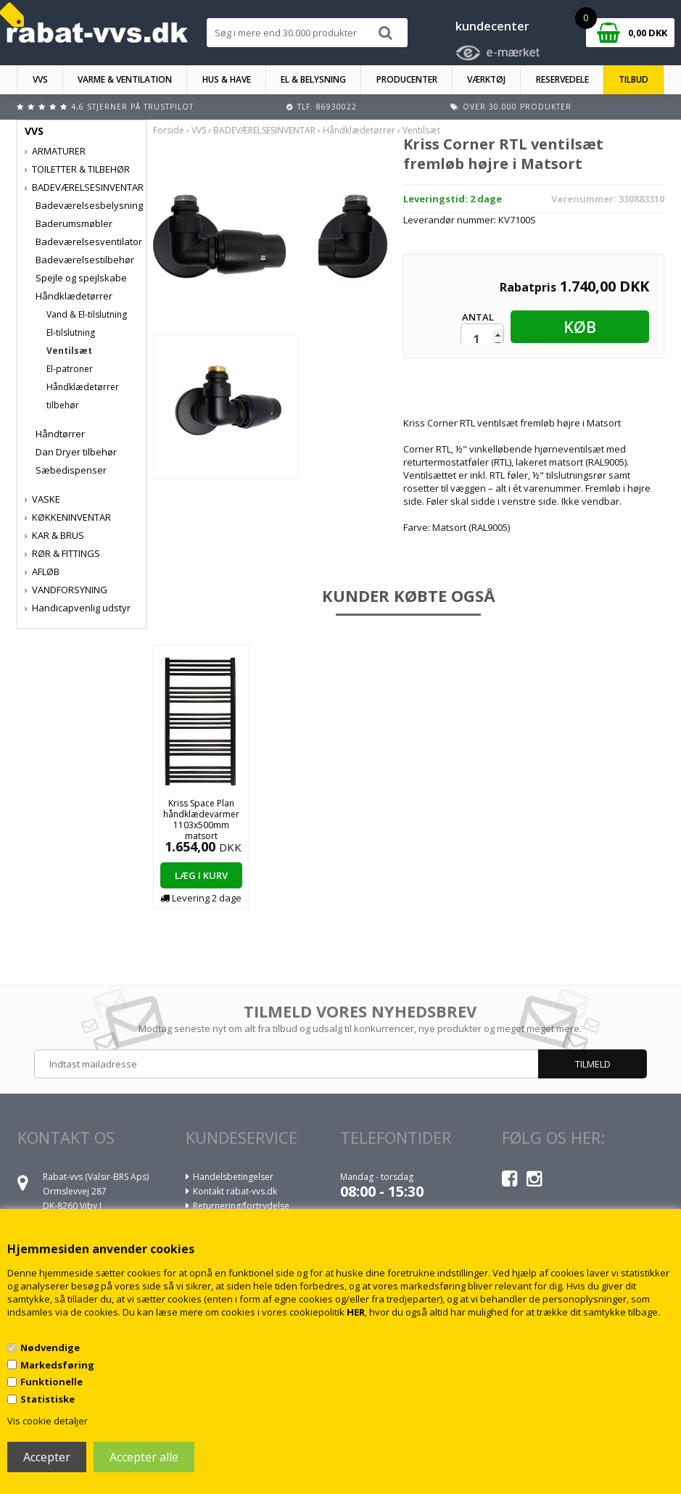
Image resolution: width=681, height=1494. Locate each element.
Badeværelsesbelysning (89, 205)
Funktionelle (51, 1381)
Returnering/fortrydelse (241, 1206)
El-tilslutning (70, 332)
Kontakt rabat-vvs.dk (235, 1191)
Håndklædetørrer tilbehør (82, 396)
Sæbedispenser (71, 469)
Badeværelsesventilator (89, 241)
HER (356, 1311)
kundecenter (492, 26)
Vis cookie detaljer (47, 1420)
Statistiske (47, 1399)
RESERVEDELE (562, 79)
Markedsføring (57, 1364)
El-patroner (69, 369)
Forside (168, 130)
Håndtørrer (60, 433)
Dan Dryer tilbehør (76, 451)
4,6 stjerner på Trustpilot (132, 107)
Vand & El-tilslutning (86, 314)
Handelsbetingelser (233, 1177)
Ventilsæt (69, 350)
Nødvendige (50, 1347)
